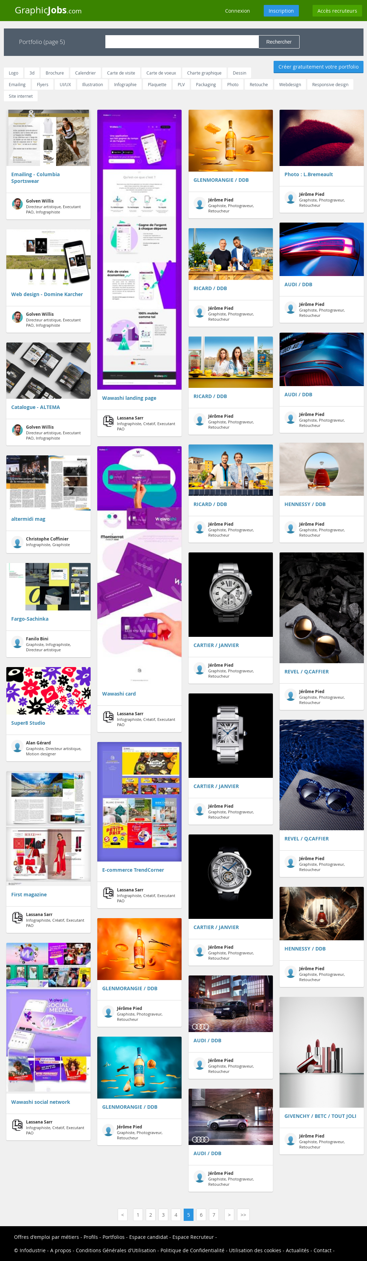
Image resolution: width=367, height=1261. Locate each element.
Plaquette (157, 84)
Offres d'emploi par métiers (46, 1237)
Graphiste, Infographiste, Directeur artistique (41, 644)
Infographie (125, 84)
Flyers (42, 84)
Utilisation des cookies (255, 1250)
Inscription (281, 10)
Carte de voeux (161, 73)
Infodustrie (33, 1250)
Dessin (239, 73)
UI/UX (65, 84)
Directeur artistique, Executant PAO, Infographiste (46, 206)
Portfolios (114, 1237)
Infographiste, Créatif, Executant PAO (47, 919)
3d (32, 73)
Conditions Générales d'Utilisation (116, 1250)
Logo (13, 73)
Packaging (206, 84)
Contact (323, 1250)
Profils (91, 1237)
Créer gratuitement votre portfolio (318, 66)
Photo (232, 84)
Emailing (17, 84)
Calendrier (85, 73)
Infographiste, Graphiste (40, 542)
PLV (181, 84)
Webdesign (290, 84)
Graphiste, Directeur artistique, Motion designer (46, 748)
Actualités (297, 1250)
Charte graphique (204, 73)
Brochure (55, 73)
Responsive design (330, 84)
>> (243, 1214)
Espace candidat (148, 1237)
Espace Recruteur (193, 1237)
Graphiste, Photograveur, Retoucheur (132, 1013)
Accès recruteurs (337, 10)
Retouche (259, 84)
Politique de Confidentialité (192, 1250)
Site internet (21, 96)
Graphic (48, 10)
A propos (60, 1250)
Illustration (92, 84)
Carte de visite (121, 73)
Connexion (237, 10)
